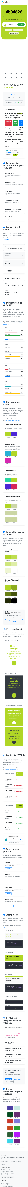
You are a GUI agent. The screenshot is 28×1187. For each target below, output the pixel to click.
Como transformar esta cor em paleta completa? (13, 1049)
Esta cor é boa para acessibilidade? (10, 1043)
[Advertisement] (14, 57)
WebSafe (9, 152)
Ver (21, 24)
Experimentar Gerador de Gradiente (14, 620)
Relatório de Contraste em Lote (10, 769)
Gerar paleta (8, 30)
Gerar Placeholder (14, 97)
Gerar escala (8, 868)
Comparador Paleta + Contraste (12, 420)
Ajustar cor (14, 94)
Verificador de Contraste (7, 1173)
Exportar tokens (14, 33)
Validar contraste (18, 30)
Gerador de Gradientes (7, 1171)
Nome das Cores (5, 1185)
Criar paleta (8, 893)
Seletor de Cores (5, 1169)
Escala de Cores (6, 324)
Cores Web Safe (5, 1183)
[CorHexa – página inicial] (5, 2)
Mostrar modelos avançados (10, 242)
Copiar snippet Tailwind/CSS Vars (14, 248)
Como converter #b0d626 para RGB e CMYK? (13, 1055)
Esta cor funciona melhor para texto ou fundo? (13, 1061)
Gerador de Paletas (18, 322)
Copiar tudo (6, 239)
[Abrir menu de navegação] (25, 2)
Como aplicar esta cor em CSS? (13, 1027)
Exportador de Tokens (8, 927)
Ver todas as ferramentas (8, 1177)
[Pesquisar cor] (11, 24)
